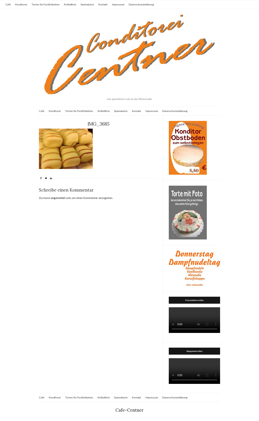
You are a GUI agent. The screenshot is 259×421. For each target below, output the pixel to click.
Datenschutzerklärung (141, 4)
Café (8, 4)
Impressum (118, 4)
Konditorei (21, 4)
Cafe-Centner (129, 410)
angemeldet (58, 197)
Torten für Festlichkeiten (45, 4)
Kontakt (103, 4)
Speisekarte (87, 4)
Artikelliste (70, 4)
